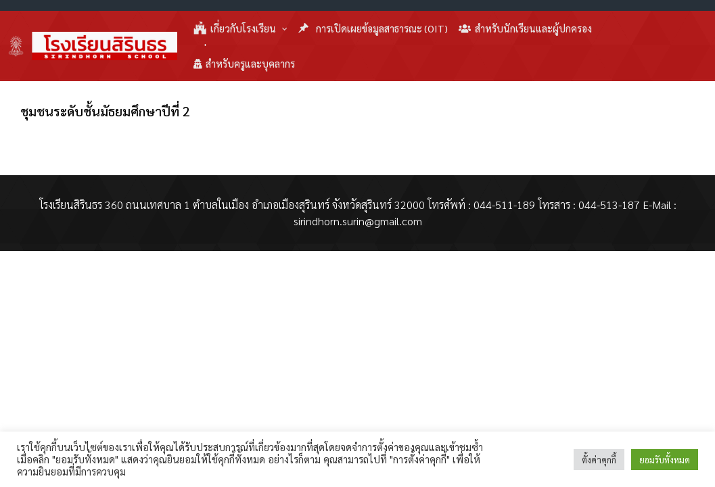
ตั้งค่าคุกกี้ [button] (599, 459)
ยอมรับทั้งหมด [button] (664, 459)
